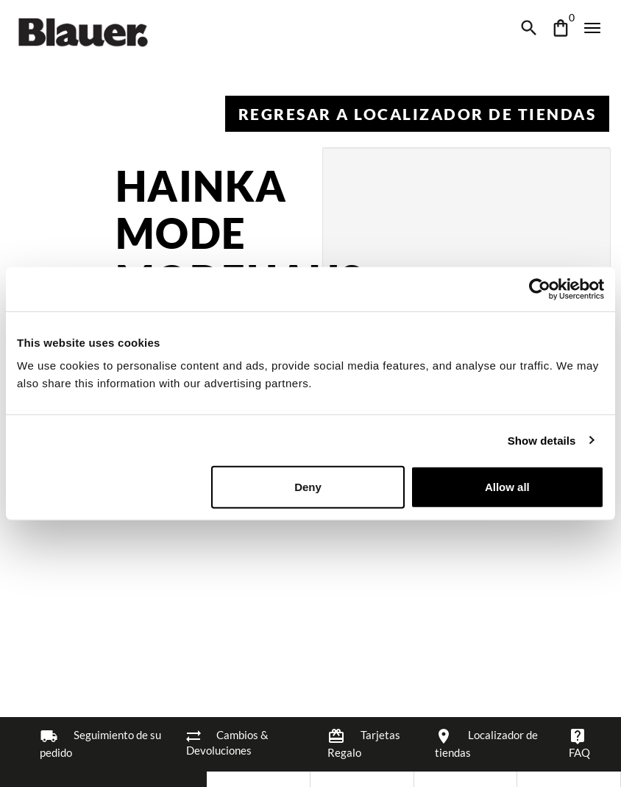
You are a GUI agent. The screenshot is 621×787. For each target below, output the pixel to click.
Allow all (507, 487)
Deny (308, 487)
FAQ (579, 743)
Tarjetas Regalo (363, 743)
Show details (542, 440)
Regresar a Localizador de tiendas (417, 114)
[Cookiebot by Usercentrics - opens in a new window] (539, 289)
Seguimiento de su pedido (100, 743)
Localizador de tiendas (486, 743)
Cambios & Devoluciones (227, 742)
